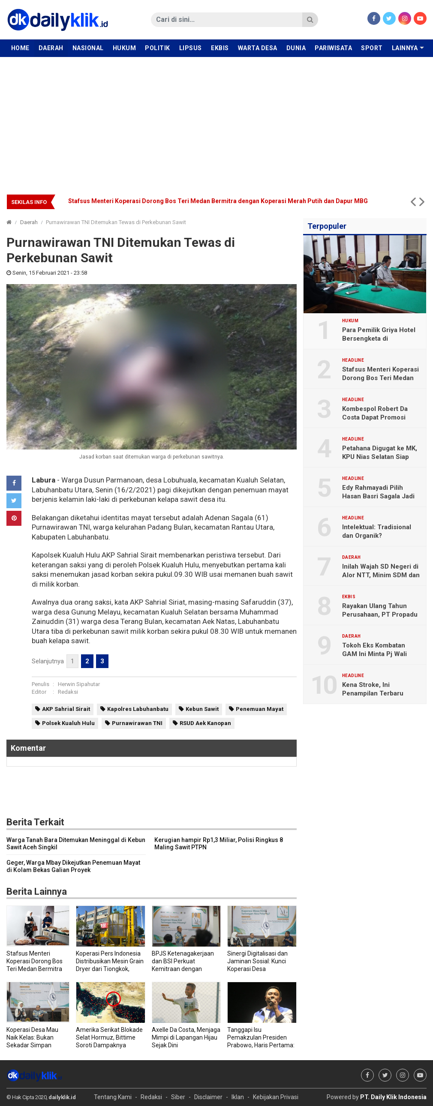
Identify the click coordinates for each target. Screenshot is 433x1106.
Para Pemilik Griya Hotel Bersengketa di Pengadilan (378, 338)
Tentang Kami (113, 1097)
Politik (157, 48)
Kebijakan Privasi (275, 1097)
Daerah (51, 48)
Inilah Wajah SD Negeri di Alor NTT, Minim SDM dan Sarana (381, 575)
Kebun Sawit (202, 709)
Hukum (124, 48)
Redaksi (68, 692)
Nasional (88, 48)
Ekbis (220, 48)
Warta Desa (257, 48)
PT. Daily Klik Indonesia (393, 1097)
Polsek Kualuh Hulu (68, 723)
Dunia (296, 48)
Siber (178, 1097)
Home (20, 48)
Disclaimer (208, 1097)
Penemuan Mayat (259, 709)
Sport (372, 48)
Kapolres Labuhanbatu (137, 709)
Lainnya (405, 48)
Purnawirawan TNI (137, 723)
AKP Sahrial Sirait (66, 709)
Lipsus (190, 48)
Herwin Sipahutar (79, 684)
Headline (353, 360)
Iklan (238, 1097)
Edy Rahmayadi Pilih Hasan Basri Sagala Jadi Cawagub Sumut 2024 (378, 496)
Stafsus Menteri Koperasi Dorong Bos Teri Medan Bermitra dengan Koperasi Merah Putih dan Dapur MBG (218, 201)
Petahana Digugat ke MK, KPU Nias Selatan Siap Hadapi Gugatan (379, 456)
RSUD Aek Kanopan (205, 723)
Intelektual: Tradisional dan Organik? (376, 531)
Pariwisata (333, 48)
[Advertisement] (216, 121)
